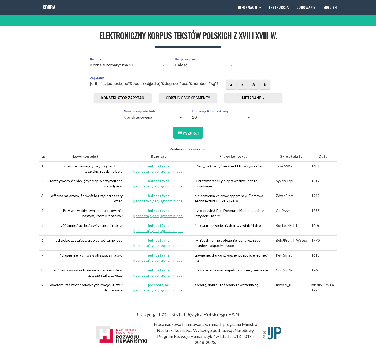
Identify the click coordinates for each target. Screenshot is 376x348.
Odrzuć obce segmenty (188, 98)
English (330, 13)
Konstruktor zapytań (122, 98)
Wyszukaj (188, 133)
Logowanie (306, 13)
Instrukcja (279, 13)
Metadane (253, 98)
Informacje (249, 13)
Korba (48, 13)
